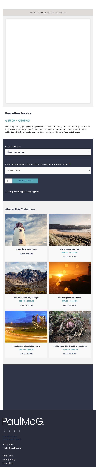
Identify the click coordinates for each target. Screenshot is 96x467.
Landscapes (42, 13)
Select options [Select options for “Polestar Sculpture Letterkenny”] (26, 328)
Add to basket (25, 155)
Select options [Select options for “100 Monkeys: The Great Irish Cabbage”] (69, 328)
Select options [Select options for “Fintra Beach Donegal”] (69, 231)
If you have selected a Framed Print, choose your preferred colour (36, 138)
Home (32, 13)
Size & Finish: (13, 121)
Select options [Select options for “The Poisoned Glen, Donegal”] (26, 279)
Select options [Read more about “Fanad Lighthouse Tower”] (26, 228)
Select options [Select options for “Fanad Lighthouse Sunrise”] (69, 279)
